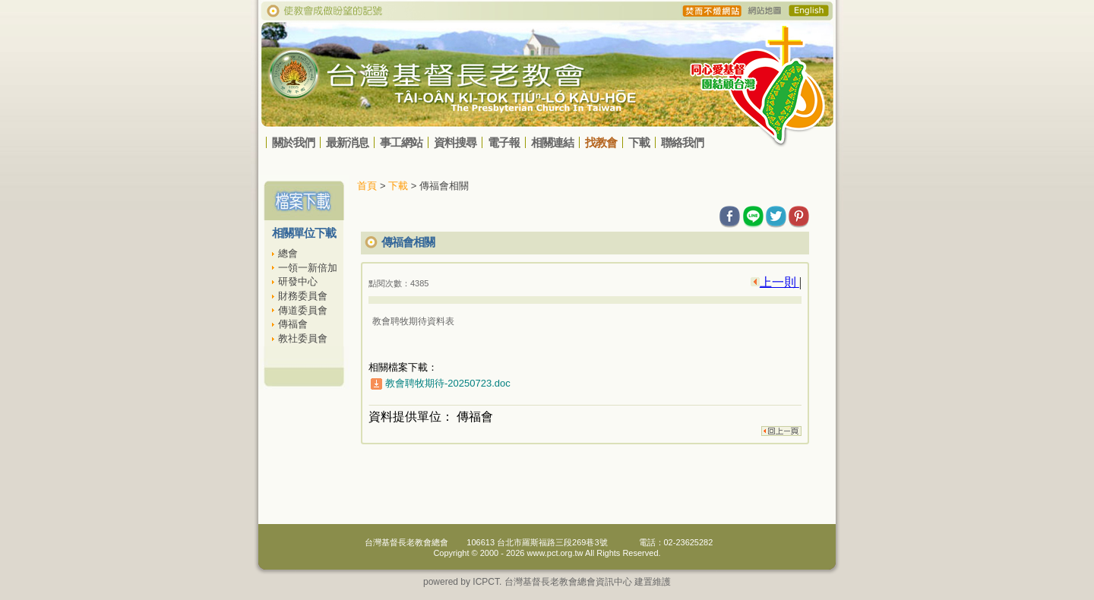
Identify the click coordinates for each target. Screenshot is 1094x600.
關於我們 (293, 142)
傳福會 (293, 324)
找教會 (601, 142)
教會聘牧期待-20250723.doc (448, 383)
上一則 (779, 282)
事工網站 (401, 142)
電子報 (504, 142)
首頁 (367, 185)
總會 (288, 253)
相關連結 (552, 142)
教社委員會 (302, 338)
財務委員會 (302, 296)
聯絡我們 (682, 142)
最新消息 (347, 142)
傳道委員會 (302, 310)
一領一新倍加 (307, 267)
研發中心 (298, 281)
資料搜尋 (455, 142)
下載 (639, 142)
